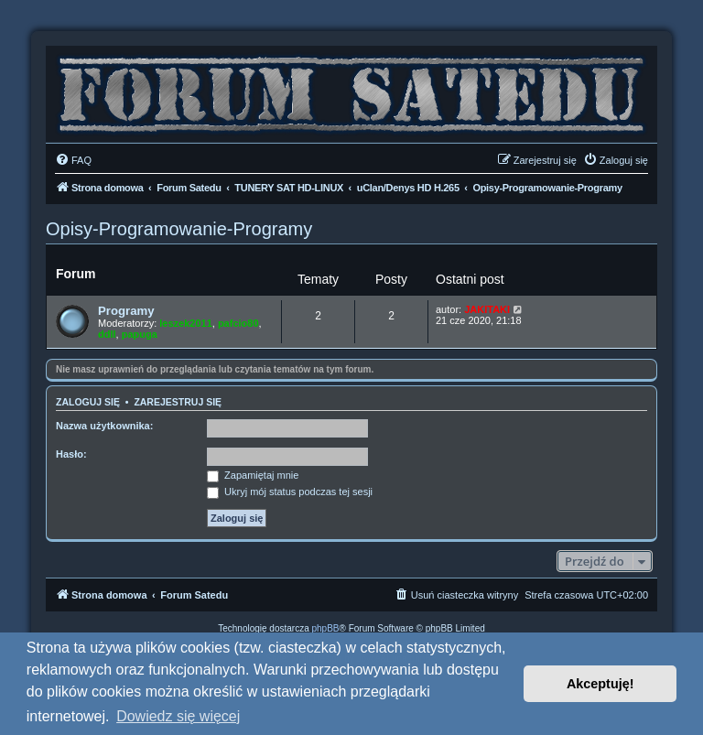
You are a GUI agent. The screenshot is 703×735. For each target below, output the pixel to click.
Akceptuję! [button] (600, 683)
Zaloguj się (88, 401)
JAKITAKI (487, 309)
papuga (139, 334)
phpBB (326, 628)
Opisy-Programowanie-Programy (179, 229)
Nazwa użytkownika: (104, 425)
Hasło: (71, 454)
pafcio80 (238, 323)
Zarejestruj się (178, 401)
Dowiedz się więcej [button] (178, 716)
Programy (126, 311)
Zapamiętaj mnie (252, 475)
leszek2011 (185, 323)
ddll (107, 334)
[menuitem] (73, 160)
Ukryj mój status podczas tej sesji (290, 491)
